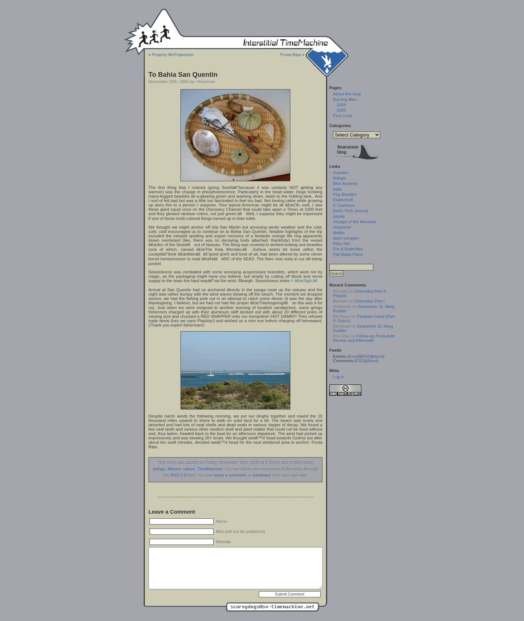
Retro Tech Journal (350, 211)
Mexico (173, 469)
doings (159, 469)
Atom (378, 356)
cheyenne (342, 227)
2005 (341, 110)
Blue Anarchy (345, 183)
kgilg (337, 189)
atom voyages (346, 238)
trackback (262, 475)
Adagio (339, 178)
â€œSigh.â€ (307, 280)
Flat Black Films (347, 254)
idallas (339, 232)
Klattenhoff (343, 200)
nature (189, 469)
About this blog (347, 94)
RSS (366, 356)
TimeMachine (209, 469)
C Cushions (344, 205)
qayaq (338, 216)
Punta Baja (290, 54)
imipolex (340, 172)
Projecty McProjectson (173, 54)
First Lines (342, 116)
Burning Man (345, 99)
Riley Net (341, 243)
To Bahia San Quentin (183, 74)
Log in (338, 377)
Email (354, 356)
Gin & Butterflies (348, 249)
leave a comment (230, 475)
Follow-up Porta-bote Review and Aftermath (364, 338)
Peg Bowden (345, 194)
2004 (341, 105)
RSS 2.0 (178, 475)
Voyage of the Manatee (354, 221)
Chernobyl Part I (369, 301)
